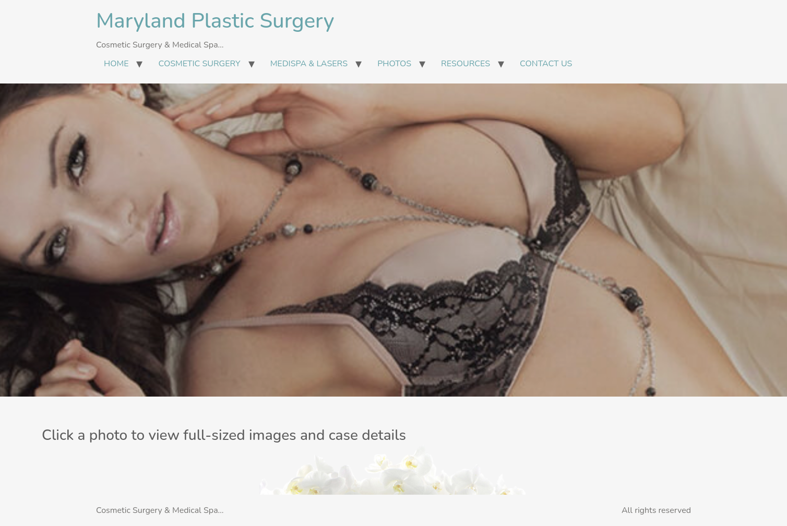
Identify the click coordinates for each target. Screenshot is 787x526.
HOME (116, 63)
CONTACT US (546, 63)
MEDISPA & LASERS (309, 63)
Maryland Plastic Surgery (215, 21)
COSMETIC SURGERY (199, 63)
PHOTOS (394, 63)
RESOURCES (465, 63)
